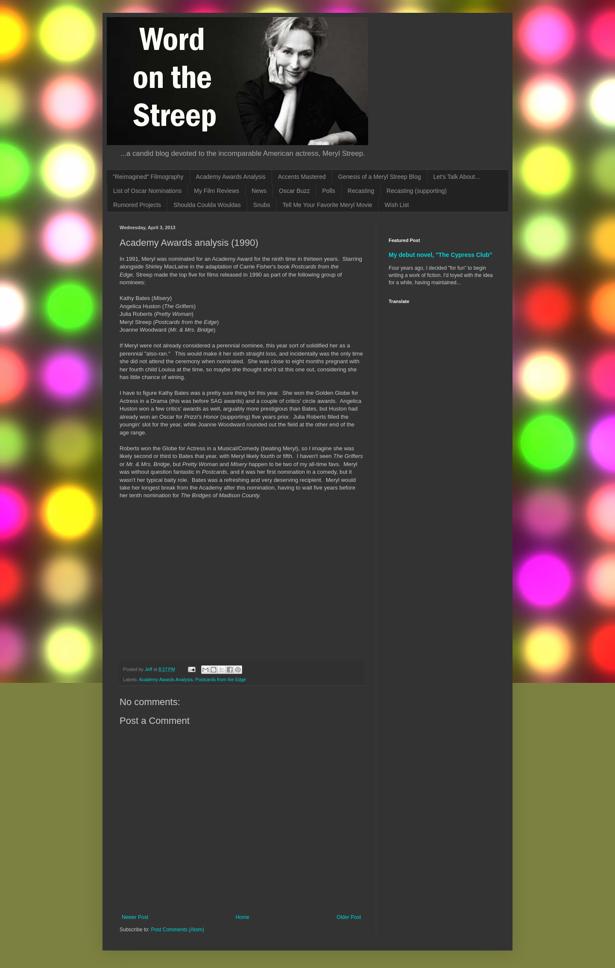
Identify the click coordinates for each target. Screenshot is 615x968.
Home (242, 917)
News (259, 190)
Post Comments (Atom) (177, 930)
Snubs (261, 204)
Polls (328, 190)
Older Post (349, 917)
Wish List (397, 204)
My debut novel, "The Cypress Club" (440, 254)
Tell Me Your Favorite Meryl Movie (327, 204)
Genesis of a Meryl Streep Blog (379, 176)
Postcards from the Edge (220, 679)
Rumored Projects (137, 204)
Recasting (361, 190)
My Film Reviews (216, 190)
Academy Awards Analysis (231, 176)
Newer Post (135, 917)
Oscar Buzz (294, 190)
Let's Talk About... (456, 176)
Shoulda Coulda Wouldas (207, 204)
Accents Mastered (302, 176)
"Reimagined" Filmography (148, 176)
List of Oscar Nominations (147, 190)
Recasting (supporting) (417, 190)
